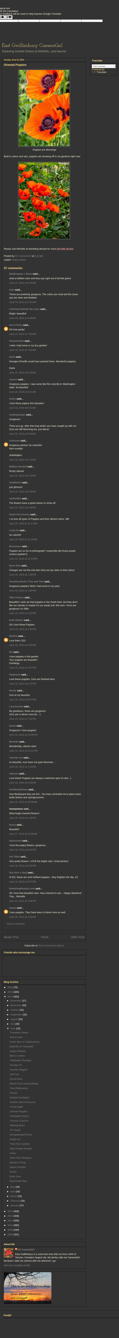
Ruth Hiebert (16, 620)
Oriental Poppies (18, 1111)
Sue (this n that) (18, 872)
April (13, 1191)
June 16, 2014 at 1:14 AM (22, 766)
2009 (10, 1230)
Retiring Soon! (17, 1125)
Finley (13, 1153)
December (16, 1000)
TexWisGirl (15, 482)
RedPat (13, 636)
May (12, 1187)
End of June (16, 1037)
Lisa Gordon (16, 706)
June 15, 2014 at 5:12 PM (22, 683)
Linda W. (14, 530)
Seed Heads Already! (21, 1148)
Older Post (77, 937)
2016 (10, 987)
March (14, 1196)
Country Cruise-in (19, 1120)
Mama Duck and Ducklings (24, 1083)
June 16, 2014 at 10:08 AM (23, 802)
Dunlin (13, 1171)
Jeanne (13, 379)
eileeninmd (15, 840)
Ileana (12, 824)
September (16, 1014)
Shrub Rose (16, 1079)
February (15, 1200)
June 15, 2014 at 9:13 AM (22, 475)
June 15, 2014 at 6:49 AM (22, 318)
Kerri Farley (15, 325)
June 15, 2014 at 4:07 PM (22, 667)
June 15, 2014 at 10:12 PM (23, 750)
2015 (10, 992)
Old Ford (14, 1074)
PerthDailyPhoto (18, 789)
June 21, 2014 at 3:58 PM (22, 901)
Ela (11, 652)
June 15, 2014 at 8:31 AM (22, 407)
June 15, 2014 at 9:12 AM (22, 459)
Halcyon (13, 773)
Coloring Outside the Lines (24, 309)
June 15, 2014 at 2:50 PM (22, 645)
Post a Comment (16, 923)
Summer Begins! (18, 1069)
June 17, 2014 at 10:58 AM (23, 834)
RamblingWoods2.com (22, 888)
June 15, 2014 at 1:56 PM (22, 590)
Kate (11, 289)
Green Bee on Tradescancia (24, 1042)
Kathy (12, 398)
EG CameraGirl (25, 1249)
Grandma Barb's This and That (26, 581)
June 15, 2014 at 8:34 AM (22, 433)
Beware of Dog (17, 1162)
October (15, 1010)
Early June (15, 1176)
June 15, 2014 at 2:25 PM (22, 613)
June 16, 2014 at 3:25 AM (22, 782)
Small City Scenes (19, 514)
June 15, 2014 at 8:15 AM (22, 372)
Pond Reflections (19, 1088)
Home (44, 937)
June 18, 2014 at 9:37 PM (22, 881)
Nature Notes (19, 259)
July (12, 1024)
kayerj (12, 908)
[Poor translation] (8, 17)
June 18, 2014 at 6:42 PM (22, 849)
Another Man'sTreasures (23, 1102)
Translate (99, 72)
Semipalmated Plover (21, 1134)
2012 (10, 1216)
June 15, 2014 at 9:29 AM (22, 491)
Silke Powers (16, 597)
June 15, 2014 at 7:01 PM (22, 719)
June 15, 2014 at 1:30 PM (22, 574)
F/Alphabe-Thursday (20, 1060)
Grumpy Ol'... (17, 1065)
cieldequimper (17, 414)
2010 (10, 1225)
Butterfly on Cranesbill (21, 1046)
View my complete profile (17, 1265)
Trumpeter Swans (19, 1032)
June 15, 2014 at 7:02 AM (22, 334)
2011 (10, 1220)
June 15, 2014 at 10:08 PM (23, 734)
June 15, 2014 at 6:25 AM (22, 283)
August (14, 1019)
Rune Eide (15, 565)
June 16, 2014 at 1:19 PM (22, 818)
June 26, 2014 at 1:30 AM (22, 917)
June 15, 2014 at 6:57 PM (22, 699)
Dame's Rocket (18, 1167)
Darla (12, 357)
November (16, 1005)
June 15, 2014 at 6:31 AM (22, 302)
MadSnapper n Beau (20, 274)
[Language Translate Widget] (104, 66)
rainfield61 (15, 498)
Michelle (14, 741)
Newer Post (11, 937)
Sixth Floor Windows (20, 1158)
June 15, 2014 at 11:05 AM (23, 539)
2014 (10, 996)
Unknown (14, 440)
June (13, 1028)
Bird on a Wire (17, 1055)
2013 (10, 1211)
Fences (14, 1093)
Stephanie (15, 674)
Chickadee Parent (19, 1116)
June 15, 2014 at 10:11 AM (23, 523)
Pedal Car (15, 1139)
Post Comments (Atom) (51, 945)
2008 (10, 1234)
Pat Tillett (14, 856)
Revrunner (15, 546)
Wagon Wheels (18, 1051)
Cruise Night (16, 1106)
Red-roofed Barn (18, 1181)
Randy (12, 690)
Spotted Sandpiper (20, 1097)
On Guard (15, 1130)
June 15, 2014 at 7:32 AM (22, 350)
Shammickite (16, 341)
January (15, 1205)
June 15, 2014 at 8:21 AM (22, 392)
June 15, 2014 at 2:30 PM (22, 629)
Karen (12, 725)
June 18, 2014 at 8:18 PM (22, 865)
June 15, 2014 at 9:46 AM (22, 507)
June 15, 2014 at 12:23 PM (23, 558)
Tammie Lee (16, 757)
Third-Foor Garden (20, 1144)
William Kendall (18, 466)
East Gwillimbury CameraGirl (32, 45)
